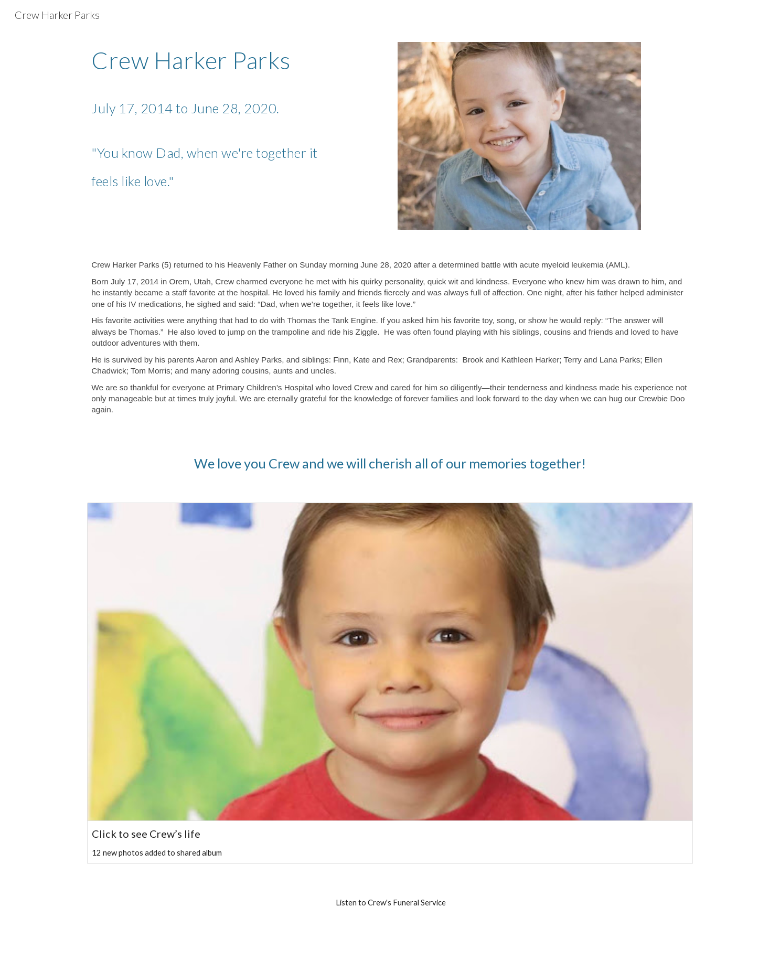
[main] (208, 119)
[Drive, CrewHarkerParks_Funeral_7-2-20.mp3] (390, 937)
